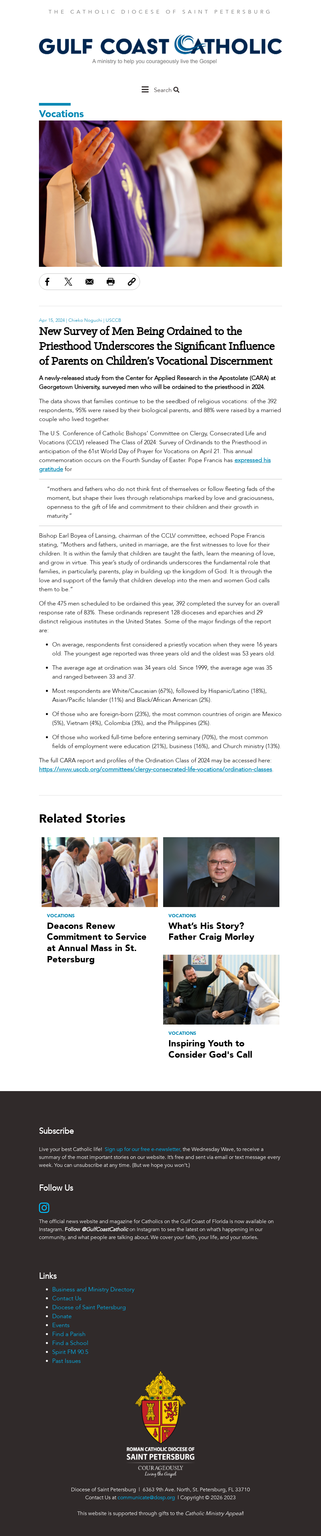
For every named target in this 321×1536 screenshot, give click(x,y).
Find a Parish (69, 1334)
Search (166, 90)
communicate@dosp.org (146, 1497)
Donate (62, 1316)
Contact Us (67, 1298)
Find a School (70, 1343)
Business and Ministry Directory (93, 1289)
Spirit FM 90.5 (70, 1352)
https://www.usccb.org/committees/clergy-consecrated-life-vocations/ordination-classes (155, 769)
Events (61, 1325)
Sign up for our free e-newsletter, (143, 1149)
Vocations (61, 114)
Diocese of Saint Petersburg (89, 1307)
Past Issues (66, 1361)
